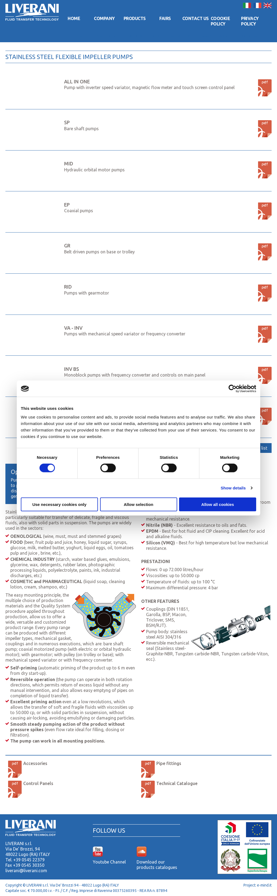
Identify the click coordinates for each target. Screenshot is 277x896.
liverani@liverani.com (26, 870)
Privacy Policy (250, 21)
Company (104, 18)
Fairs (165, 18)
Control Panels (38, 783)
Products (135, 18)
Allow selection (138, 504)
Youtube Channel (109, 861)
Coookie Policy (220, 21)
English (267, 5)
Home (74, 18)
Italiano (247, 5)
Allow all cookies (217, 504)
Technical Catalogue (176, 783)
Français (257, 5)
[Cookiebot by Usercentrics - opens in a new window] (232, 389)
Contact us (195, 18)
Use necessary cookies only (59, 504)
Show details (233, 488)
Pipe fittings (168, 763)
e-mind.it (264, 885)
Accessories (35, 763)
